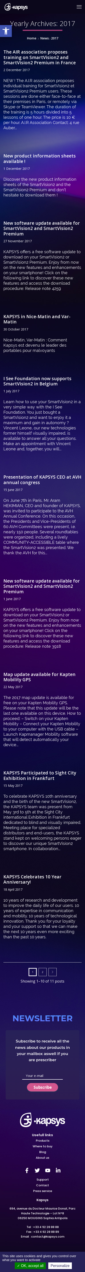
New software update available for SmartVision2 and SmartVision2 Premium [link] (41, 228)
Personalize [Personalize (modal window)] (60, 1266)
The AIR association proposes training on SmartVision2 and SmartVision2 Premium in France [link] (39, 57)
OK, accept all (30, 1266)
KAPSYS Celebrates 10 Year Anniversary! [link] (32, 879)
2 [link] (42, 972)
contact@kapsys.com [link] (47, 1236)
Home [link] (31, 38)
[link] (6, 31)
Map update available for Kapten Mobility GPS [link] (39, 677)
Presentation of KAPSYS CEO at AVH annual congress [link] (42, 479)
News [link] (44, 38)
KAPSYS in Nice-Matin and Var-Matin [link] (36, 319)
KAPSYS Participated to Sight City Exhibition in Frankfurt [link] (39, 775)
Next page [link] (53, 972)
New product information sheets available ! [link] (39, 158)
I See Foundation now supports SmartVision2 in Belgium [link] (37, 381)
